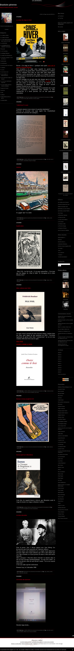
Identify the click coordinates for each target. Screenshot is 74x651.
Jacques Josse (61, 417)
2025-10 (59, 365)
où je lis (2, 69)
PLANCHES (65, 299)
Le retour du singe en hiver (24, 20)
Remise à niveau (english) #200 (64, 246)
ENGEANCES (65, 96)
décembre (25, 572)
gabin (28, 98)
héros (51, 280)
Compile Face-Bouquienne (6, 55)
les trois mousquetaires (33, 508)
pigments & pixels (4, 88)
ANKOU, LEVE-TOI (66, 64)
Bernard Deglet (61, 393)
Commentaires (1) (40, 159)
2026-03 (59, 354)
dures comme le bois (20, 392)
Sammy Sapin (61, 496)
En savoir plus (63, 649)
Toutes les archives (62, 374)
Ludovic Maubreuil (61, 463)
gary (45, 571)
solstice (48, 217)
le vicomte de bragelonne (24, 508)
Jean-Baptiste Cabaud (62, 421)
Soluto (59, 503)
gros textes (37, 392)
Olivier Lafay (60, 473)
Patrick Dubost (61, 488)
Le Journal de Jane (62, 442)
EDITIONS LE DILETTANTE (63, 210)
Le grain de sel (61, 440)
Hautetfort (40, 640)
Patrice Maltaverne (62, 482)
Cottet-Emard (60, 399)
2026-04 (59, 352)
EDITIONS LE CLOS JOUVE (64, 208)
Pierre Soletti (60, 490)
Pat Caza (60, 480)
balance (51, 446)
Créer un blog (34, 640)
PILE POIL (65, 182)
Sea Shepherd (61, 498)
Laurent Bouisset (61, 437)
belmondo (31, 98)
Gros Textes (60, 213)
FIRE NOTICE (65, 118)
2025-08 (59, 369)
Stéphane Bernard (61, 316)
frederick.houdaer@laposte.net (6, 26)
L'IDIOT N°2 (65, 128)
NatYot (59, 469)
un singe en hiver (23, 98)
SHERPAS (65, 309)
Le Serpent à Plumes (62, 228)
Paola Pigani (60, 475)
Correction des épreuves (23, 579)
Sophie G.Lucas (61, 505)
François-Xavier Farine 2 (63, 412)
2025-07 (59, 371)
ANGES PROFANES (65, 42)
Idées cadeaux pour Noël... (23, 288)
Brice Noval (60, 395)
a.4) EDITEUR (4, 43)
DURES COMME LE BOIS (65, 85)
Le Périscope (60, 444)
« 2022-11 (41, 14)
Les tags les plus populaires (48, 641)
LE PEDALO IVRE (61, 223)
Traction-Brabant (61, 516)
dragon (48, 280)
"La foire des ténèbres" (62, 256)
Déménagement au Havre (63, 345)
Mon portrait (60, 26)
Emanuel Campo (61, 406)
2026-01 (59, 359)
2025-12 (59, 361)
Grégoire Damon (61, 415)
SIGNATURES (4, 100)
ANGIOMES (65, 53)
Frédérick (60, 331)
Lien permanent (40, 97)
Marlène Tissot (61, 467)
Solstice (18, 167)
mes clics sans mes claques (7, 65)
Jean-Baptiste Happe (62, 423)
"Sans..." (59, 250)
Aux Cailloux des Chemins (63, 202)
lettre (18, 572)
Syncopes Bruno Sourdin (63, 509)
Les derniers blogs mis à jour (25, 641)
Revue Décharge (61, 494)
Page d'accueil (47, 14)
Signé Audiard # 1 (61, 237)
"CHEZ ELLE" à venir (22, 105)
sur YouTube (60, 18)
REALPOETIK (61, 492)
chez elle (48, 159)
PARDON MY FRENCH (65, 172)
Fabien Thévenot (61, 408)
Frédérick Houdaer (62, 319)
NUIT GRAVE (65, 161)
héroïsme (18, 281)
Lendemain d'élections (62, 243)
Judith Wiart (60, 433)
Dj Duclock (60, 404)
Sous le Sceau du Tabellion (63, 230)
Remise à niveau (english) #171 (25, 399)
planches (3, 90)
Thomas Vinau (61, 513)
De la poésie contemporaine (63, 402)
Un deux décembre (21, 515)
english (48, 446)
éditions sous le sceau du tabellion (30, 631)
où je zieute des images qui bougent (30, 97)
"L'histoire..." (60, 254)
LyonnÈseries (4, 63)
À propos (6, 29)
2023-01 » (53, 14)
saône (20, 219)
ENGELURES (65, 107)
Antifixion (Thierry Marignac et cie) (65, 386)
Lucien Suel (60, 458)
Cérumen (60, 397)
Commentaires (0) (47, 97)
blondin (18, 98)
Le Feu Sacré (60, 221)
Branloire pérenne (8, 5)
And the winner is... (62, 241)
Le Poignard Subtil (61, 446)
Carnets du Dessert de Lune (63, 204)
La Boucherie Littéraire (62, 215)
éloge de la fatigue (32, 160)
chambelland (26, 160)
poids (20, 448)
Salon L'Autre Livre (67, 326)
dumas (18, 508)
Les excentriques (61, 456)
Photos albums (62, 270)
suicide (51, 571)
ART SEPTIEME (65, 289)
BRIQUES (66, 280)
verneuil (34, 98)
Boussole (3, 48)
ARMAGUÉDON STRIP (65, 74)
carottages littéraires (5, 53)
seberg (48, 571)
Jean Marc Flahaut (62, 419)
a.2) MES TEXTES (5, 37)
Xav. (59, 329)
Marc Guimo (60, 465)
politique (3, 94)
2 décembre (21, 572)
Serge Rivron (60, 501)
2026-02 (59, 356)
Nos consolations (61, 471)
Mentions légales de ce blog (27, 643)
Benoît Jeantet (61, 391)
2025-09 (59, 367)
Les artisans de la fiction (63, 454)
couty (18, 219)
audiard (37, 98)
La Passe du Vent (61, 217)
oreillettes (3, 67)
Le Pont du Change (62, 225)
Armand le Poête (61, 389)
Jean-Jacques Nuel (62, 425)
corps (18, 448)
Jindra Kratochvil (61, 431)
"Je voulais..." (60, 248)
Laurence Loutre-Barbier (63, 435)
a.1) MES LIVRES (4, 35)
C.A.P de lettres (4, 51)
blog (61, 643)
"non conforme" (61, 252)
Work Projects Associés (63, 518)
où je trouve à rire (4, 71)
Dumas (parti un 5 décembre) (24, 454)
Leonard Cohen (61, 448)
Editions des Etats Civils (63, 206)
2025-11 (59, 363)
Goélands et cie (67, 331)
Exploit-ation (20, 226)
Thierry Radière (61, 511)
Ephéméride (3, 61)
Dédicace (60, 239)
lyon (22, 219)
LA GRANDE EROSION (65, 139)
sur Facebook (60, 15)
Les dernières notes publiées (37, 641)
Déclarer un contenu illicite (16, 643)
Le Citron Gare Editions (62, 219)
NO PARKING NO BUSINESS (66, 150)
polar (2, 92)
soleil (51, 217)
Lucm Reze (60, 460)
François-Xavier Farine (62, 410)
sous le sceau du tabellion (29, 392)
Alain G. (59, 326)
